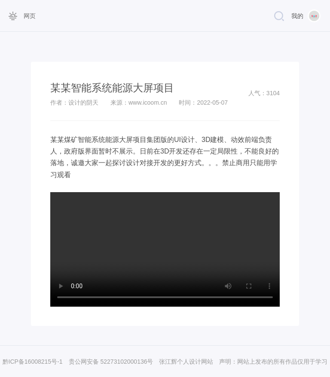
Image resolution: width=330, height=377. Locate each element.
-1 (59, 361)
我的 (297, 15)
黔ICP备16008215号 (30, 361)
